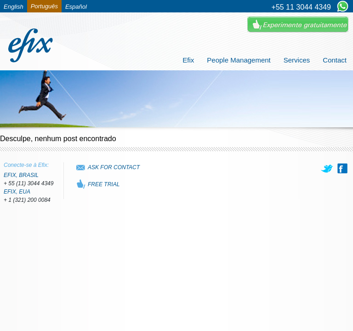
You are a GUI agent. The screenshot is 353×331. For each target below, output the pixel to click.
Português (44, 6)
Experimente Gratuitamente (297, 25)
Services (297, 60)
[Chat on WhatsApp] (342, 6)
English (13, 6)
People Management (238, 60)
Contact (335, 60)
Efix (188, 60)
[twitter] (328, 168)
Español (76, 6)
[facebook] (342, 168)
